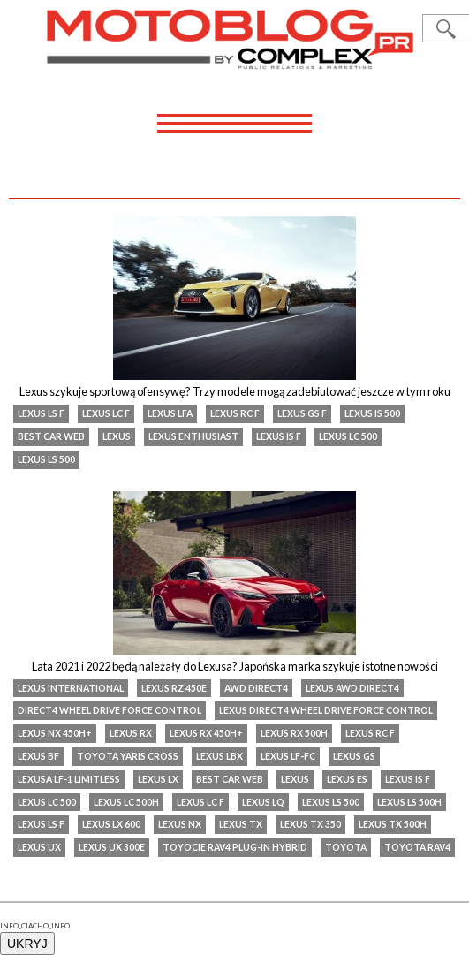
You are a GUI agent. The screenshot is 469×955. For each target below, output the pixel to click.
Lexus (116, 436)
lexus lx (158, 779)
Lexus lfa (170, 413)
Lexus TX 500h (393, 824)
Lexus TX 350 (310, 824)
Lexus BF (38, 756)
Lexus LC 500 (348, 436)
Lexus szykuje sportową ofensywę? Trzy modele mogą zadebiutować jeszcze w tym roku (234, 391)
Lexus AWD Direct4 (352, 688)
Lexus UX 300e (112, 847)
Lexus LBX (219, 756)
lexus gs (354, 756)
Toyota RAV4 (417, 847)
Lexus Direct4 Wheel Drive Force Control (326, 710)
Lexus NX (179, 824)
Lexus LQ (263, 802)
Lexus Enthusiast (193, 436)
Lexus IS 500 (372, 413)
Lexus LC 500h (126, 802)
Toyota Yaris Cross (127, 756)
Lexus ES (347, 779)
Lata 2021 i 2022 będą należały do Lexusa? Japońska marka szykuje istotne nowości (235, 666)
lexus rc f (235, 413)
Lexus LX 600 (111, 824)
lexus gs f (302, 413)
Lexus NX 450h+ (55, 733)
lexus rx (131, 733)
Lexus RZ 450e (174, 688)
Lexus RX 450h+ (206, 733)
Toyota (346, 847)
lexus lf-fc (288, 756)
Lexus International (71, 688)
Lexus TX (240, 824)
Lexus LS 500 (46, 459)
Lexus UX (39, 847)
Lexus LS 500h (409, 802)
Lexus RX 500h (294, 733)
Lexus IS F (278, 436)
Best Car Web (51, 436)
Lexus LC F (106, 413)
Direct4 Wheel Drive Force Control (109, 710)
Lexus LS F (41, 413)
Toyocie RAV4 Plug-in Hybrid (235, 847)
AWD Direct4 (256, 688)
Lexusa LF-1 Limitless (69, 779)
